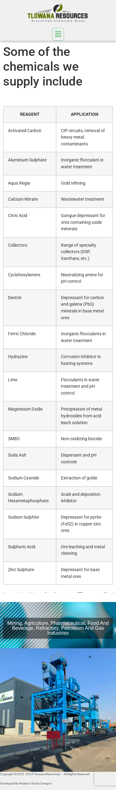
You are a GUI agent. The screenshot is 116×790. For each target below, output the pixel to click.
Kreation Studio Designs (35, 783)
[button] (58, 33)
